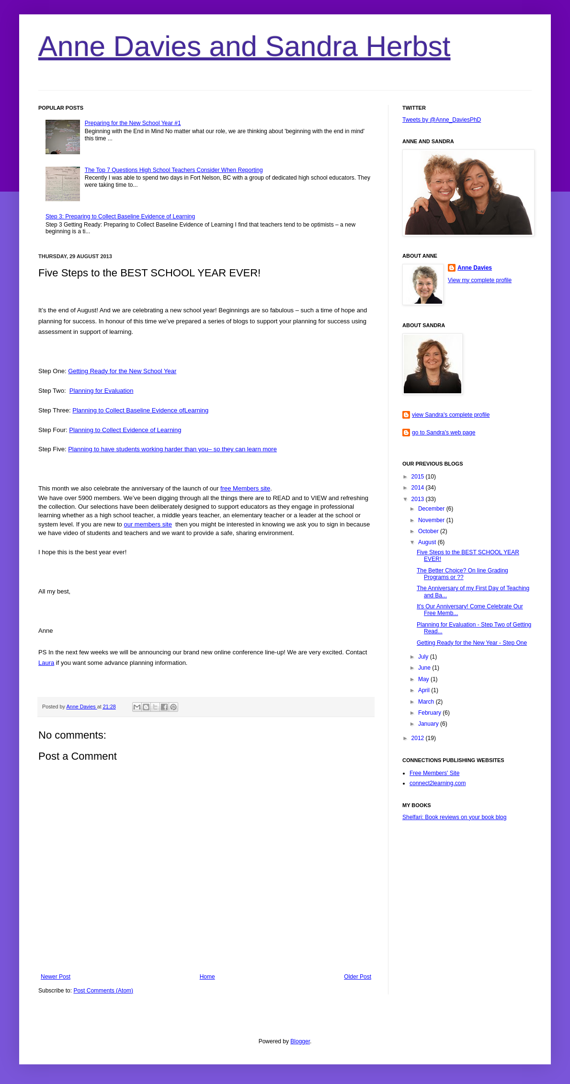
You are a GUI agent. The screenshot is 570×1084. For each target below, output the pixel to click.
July (424, 656)
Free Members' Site (434, 773)
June (425, 667)
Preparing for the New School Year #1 (133, 123)
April (424, 690)
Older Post (357, 976)
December (432, 508)
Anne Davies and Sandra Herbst (244, 46)
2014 (418, 487)
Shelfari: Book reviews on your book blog (454, 817)
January (429, 723)
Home (207, 976)
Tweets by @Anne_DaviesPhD (441, 119)
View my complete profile (480, 280)
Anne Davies (81, 706)
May (424, 679)
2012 (418, 738)
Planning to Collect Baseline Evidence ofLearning (140, 410)
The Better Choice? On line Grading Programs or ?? (462, 574)
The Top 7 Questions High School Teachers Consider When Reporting (174, 170)
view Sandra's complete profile (451, 414)
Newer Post (55, 976)
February (430, 712)
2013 (418, 499)
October (429, 531)
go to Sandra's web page (443, 432)
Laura (46, 662)
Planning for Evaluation (101, 390)
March (427, 701)
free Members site (245, 488)
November (432, 520)
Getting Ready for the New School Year (122, 371)
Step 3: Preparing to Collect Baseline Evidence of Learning (120, 216)
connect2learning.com (438, 783)
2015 (418, 476)
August (428, 542)
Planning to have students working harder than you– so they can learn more (172, 449)
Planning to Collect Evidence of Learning (125, 430)
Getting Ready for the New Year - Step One (472, 642)
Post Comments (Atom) (103, 990)
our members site (147, 524)
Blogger (300, 1041)
